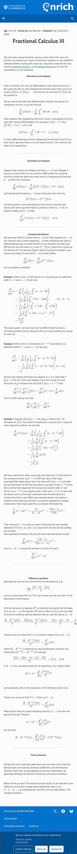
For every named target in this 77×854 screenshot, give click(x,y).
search (72, 18)
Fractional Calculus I (21, 66)
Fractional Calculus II (46, 66)
